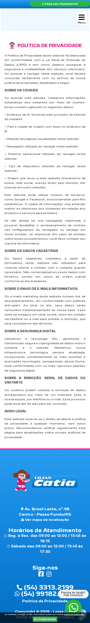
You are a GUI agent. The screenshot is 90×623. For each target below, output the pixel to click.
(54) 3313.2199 (45, 587)
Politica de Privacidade (45, 601)
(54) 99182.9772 (45, 593)
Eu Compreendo (45, 619)
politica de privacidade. (74, 614)
